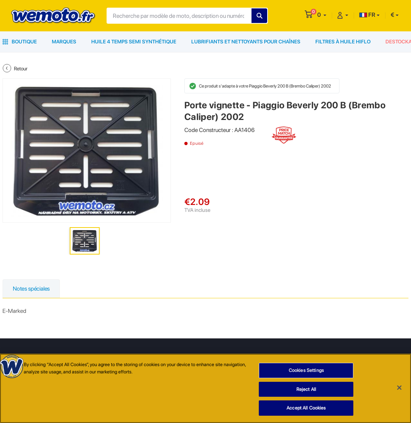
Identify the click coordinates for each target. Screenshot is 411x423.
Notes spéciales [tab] (31, 288)
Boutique (20, 41)
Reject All (306, 389)
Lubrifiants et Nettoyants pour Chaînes (245, 41)
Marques (64, 41)
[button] (321, 14)
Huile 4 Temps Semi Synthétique (133, 41)
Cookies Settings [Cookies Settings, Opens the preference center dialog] (306, 370)
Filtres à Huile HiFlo (342, 41)
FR (367, 14)
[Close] (399, 388)
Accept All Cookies (306, 408)
